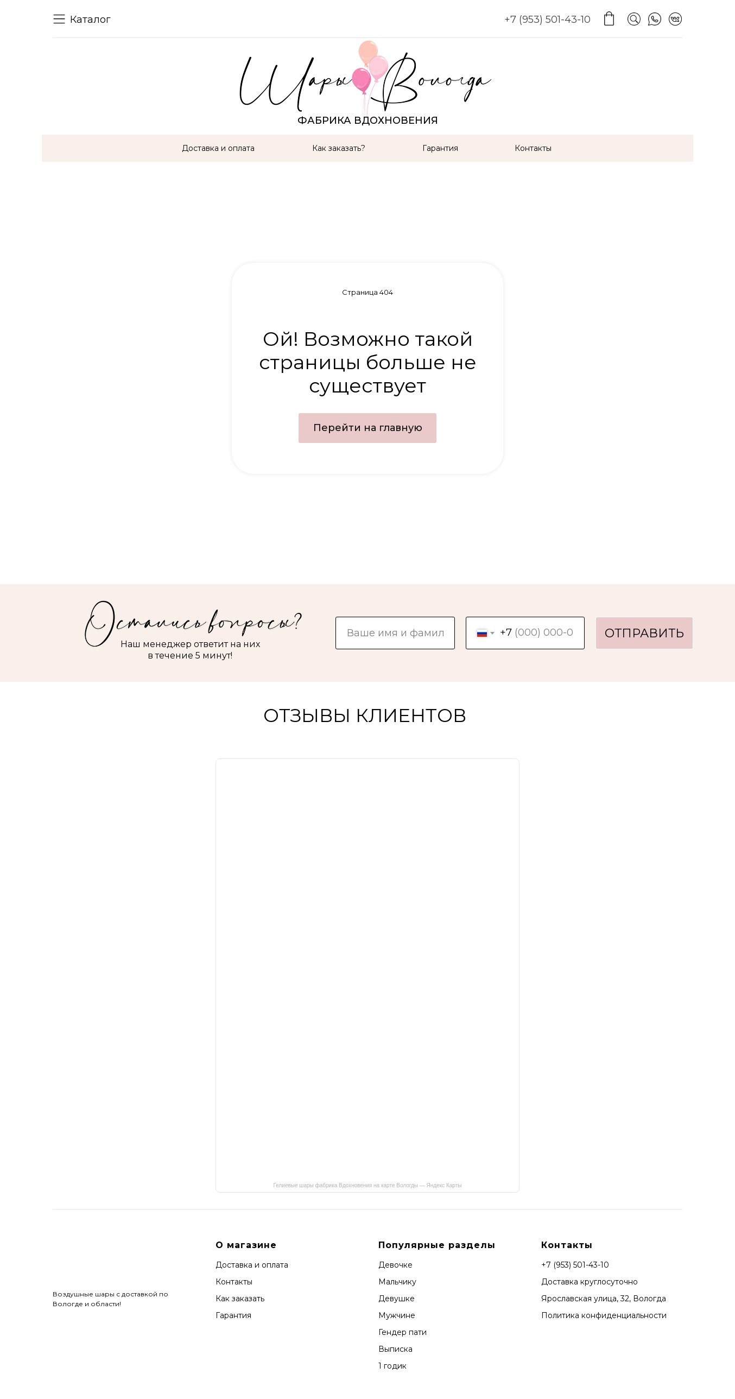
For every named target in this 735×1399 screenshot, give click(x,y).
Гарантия (440, 148)
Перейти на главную (367, 428)
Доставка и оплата (218, 148)
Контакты (533, 148)
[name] (395, 633)
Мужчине (396, 1315)
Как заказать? (338, 148)
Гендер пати (402, 1332)
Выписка (395, 1349)
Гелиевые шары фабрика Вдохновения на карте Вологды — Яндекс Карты (368, 1185)
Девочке (395, 1265)
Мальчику (397, 1282)
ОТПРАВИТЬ (644, 633)
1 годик (392, 1366)
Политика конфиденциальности (604, 1315)
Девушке (396, 1298)
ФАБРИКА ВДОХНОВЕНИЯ (367, 120)
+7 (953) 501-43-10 (547, 20)
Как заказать (240, 1298)
